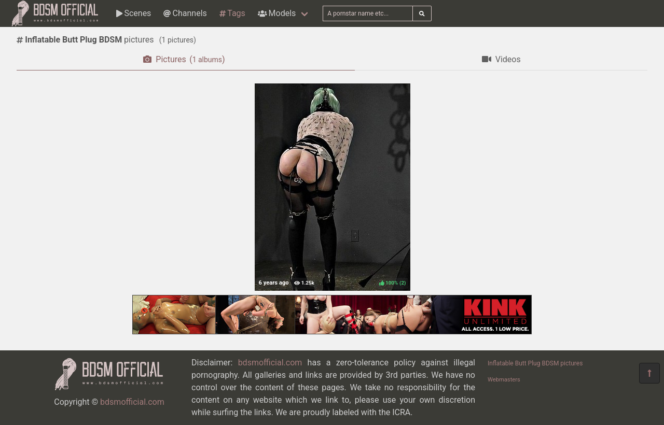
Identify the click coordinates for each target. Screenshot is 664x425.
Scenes (133, 13)
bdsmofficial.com (132, 402)
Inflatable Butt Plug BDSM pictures (535, 363)
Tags (232, 13)
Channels (184, 13)
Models (277, 13)
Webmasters (504, 379)
